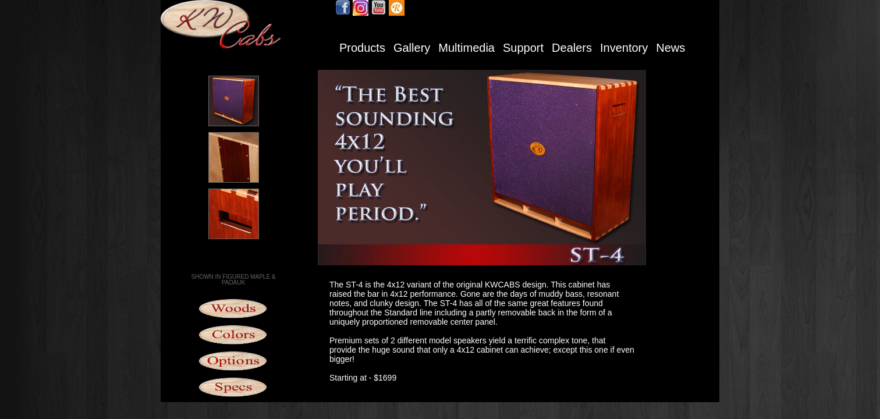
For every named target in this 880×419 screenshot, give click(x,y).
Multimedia (466, 47)
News (670, 47)
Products (362, 47)
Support (523, 47)
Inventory (624, 47)
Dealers (572, 47)
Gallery (411, 47)
